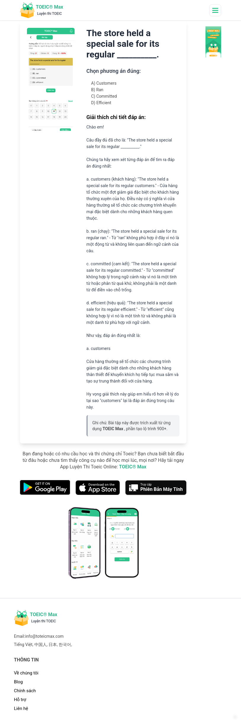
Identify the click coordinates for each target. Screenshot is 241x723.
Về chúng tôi (26, 673)
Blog (18, 682)
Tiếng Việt (23, 644)
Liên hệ (21, 708)
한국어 (65, 644)
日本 (53, 644)
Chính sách (25, 690)
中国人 (40, 644)
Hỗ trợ (20, 699)
